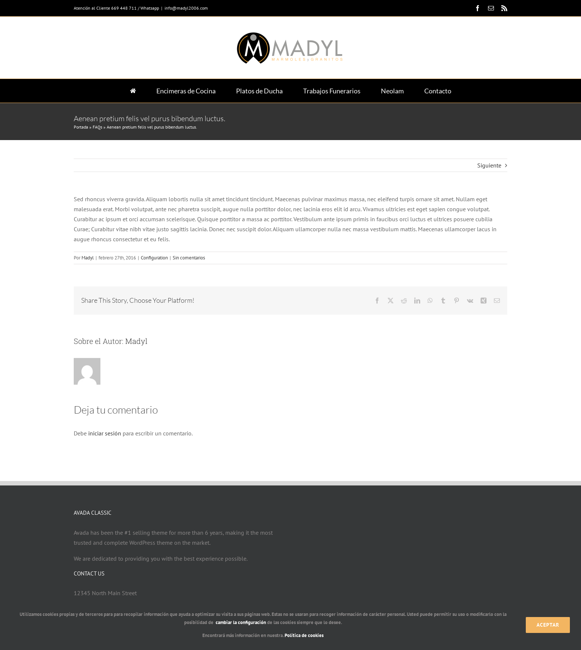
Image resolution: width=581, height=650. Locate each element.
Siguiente (489, 165)
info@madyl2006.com (186, 8)
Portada (81, 127)
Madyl (88, 258)
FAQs (97, 127)
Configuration (154, 258)
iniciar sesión (105, 433)
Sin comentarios (189, 258)
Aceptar (548, 624)
